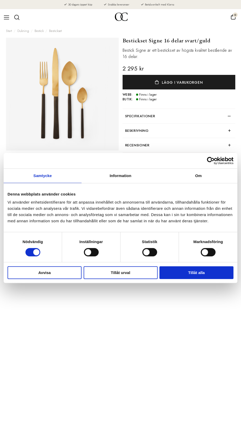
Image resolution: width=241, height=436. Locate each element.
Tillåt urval (120, 272)
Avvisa (44, 272)
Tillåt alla (196, 272)
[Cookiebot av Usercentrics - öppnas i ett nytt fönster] (210, 161)
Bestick (39, 30)
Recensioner (137, 145)
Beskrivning (137, 130)
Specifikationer (140, 116)
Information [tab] (120, 175)
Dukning (23, 30)
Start (9, 30)
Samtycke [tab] (43, 175)
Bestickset (55, 30)
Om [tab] (198, 175)
